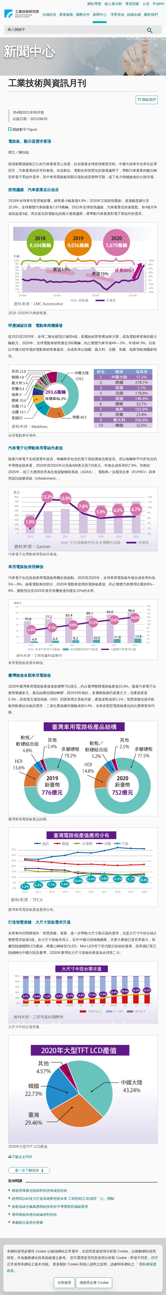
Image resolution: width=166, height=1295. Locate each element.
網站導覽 (94, 4)
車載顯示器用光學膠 (27, 1222)
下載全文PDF (20, 1157)
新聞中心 (100, 14)
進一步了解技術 (27, 1170)
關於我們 (151, 14)
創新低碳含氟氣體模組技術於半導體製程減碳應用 (50, 1206)
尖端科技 (49, 14)
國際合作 (83, 14)
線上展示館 (113, 4)
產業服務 (66, 14)
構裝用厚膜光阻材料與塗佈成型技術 (39, 1190)
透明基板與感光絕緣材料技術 (34, 1214)
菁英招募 (132, 4)
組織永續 (134, 14)
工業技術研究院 (21, 14)
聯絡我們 (149, 99)
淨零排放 (117, 14)
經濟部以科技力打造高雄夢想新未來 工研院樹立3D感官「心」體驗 (63, 1198)
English (158, 3)
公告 (146, 4)
